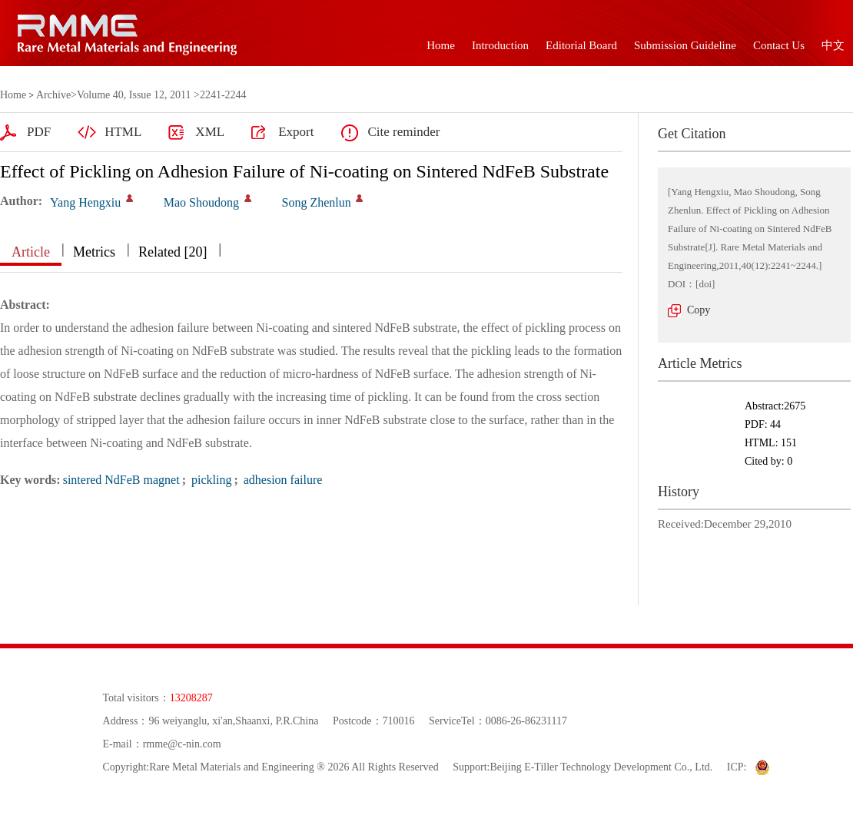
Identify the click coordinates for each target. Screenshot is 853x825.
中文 (833, 45)
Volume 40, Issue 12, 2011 (134, 95)
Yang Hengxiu (85, 202)
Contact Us (779, 45)
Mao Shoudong (201, 202)
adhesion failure (282, 479)
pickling (209, 479)
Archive (53, 95)
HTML (123, 131)
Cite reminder (403, 131)
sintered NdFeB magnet (121, 479)
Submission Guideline (685, 45)
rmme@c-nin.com (182, 744)
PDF (39, 131)
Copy (698, 310)
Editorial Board (581, 45)
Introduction (500, 45)
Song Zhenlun (316, 202)
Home (440, 45)
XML (209, 131)
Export (296, 131)
